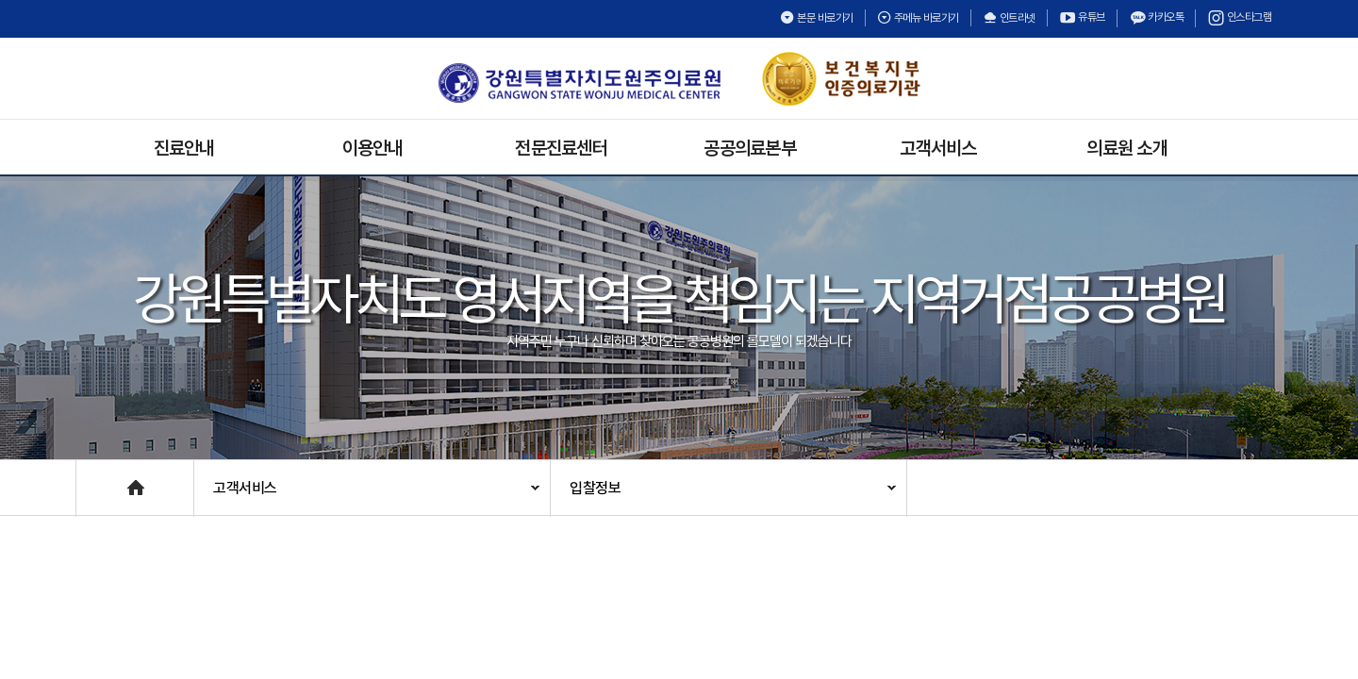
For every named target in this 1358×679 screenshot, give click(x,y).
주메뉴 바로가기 (918, 18)
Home (95, 479)
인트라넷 (1009, 18)
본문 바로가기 (816, 18)
